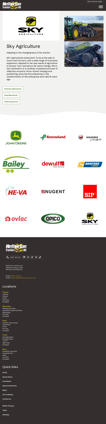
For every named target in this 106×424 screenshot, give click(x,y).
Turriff (4, 335)
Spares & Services (9, 386)
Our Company (7, 394)
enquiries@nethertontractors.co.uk (23, 278)
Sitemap (5, 415)
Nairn (4, 349)
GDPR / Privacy (8, 406)
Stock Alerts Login (94, 1)
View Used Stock (11, 102)
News (4, 390)
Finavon (5, 292)
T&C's (4, 410)
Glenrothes (6, 306)
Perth (4, 321)
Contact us (6, 399)
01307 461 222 (16, 276)
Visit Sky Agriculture (13, 89)
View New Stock (11, 95)
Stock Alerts (7, 377)
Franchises (6, 381)
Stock (4, 372)
